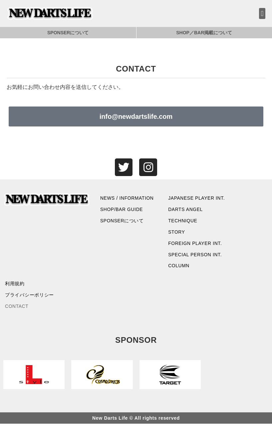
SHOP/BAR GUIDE (121, 210)
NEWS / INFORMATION (127, 198)
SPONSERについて (68, 32)
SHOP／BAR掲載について (204, 32)
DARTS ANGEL (185, 210)
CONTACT (17, 308)
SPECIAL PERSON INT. (195, 256)
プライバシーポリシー (29, 297)
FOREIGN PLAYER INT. (195, 244)
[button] (262, 13)
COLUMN (179, 267)
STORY (176, 233)
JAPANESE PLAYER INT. (197, 198)
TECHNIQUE (183, 221)
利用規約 (15, 285)
